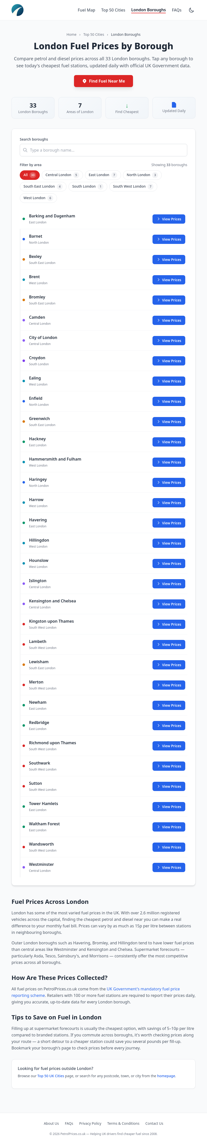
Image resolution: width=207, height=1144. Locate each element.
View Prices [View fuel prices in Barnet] (168, 239)
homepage (166, 1075)
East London (103, 175)
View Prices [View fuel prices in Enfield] (168, 401)
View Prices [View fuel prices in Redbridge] (168, 725)
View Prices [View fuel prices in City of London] (168, 340)
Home (71, 34)
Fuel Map (86, 10)
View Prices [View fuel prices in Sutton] (168, 786)
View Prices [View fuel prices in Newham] (168, 705)
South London (88, 187)
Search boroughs (34, 139)
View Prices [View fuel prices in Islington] (168, 583)
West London (38, 198)
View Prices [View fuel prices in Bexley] (168, 259)
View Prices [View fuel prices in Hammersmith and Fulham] (168, 462)
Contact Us (154, 1123)
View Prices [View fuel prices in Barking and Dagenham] (168, 219)
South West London (133, 187)
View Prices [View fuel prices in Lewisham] (168, 664)
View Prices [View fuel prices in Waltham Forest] (168, 827)
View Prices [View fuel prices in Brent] (168, 279)
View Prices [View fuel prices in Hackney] (168, 442)
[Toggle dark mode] (192, 10)
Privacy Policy (90, 1123)
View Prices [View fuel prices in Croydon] (168, 360)
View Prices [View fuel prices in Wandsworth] (168, 847)
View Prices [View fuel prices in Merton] (168, 685)
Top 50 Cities (113, 10)
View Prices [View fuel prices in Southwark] (168, 766)
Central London (62, 175)
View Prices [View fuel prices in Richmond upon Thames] (168, 745)
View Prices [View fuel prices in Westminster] (168, 867)
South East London (43, 187)
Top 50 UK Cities (51, 1075)
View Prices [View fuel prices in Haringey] (168, 482)
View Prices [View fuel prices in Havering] (168, 523)
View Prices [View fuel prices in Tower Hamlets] (168, 806)
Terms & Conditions (123, 1123)
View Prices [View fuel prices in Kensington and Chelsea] (168, 604)
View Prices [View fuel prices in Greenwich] (168, 421)
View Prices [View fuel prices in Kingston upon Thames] (168, 624)
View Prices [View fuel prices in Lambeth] (168, 644)
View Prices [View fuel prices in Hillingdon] (168, 543)
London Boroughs (148, 10)
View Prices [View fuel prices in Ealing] (168, 381)
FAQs (177, 10)
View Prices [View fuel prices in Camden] (168, 320)
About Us (51, 1123)
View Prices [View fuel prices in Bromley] (168, 300)
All (30, 175)
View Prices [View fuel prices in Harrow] (168, 502)
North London (142, 175)
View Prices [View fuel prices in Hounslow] (168, 563)
